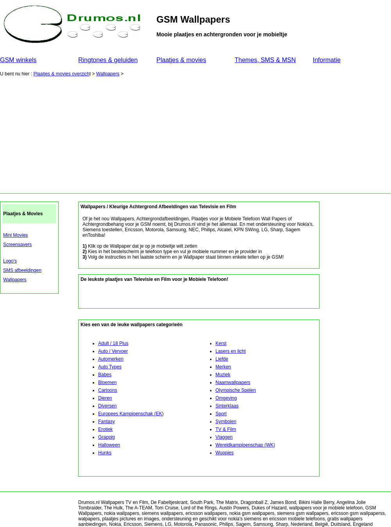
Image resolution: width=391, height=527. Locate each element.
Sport (221, 413)
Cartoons (107, 390)
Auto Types (110, 367)
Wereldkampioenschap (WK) (245, 445)
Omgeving (226, 398)
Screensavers (17, 244)
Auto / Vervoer (113, 351)
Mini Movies (15, 235)
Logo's (10, 261)
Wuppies (224, 453)
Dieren (105, 398)
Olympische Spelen (235, 390)
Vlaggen (224, 437)
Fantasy (106, 421)
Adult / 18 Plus (113, 343)
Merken (223, 367)
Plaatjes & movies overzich (61, 74)
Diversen (107, 406)
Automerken (111, 359)
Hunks (104, 453)
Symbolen (225, 421)
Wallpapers (108, 74)
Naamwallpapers (232, 382)
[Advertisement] (195, 134)
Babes (104, 374)
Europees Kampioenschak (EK (130, 413)
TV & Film (225, 429)
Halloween (109, 445)
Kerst (220, 343)
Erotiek (105, 429)
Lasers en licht (230, 351)
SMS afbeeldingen (22, 270)
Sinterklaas (227, 406)
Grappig (106, 437)
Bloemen (107, 382)
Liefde (221, 359)
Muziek (222, 374)
